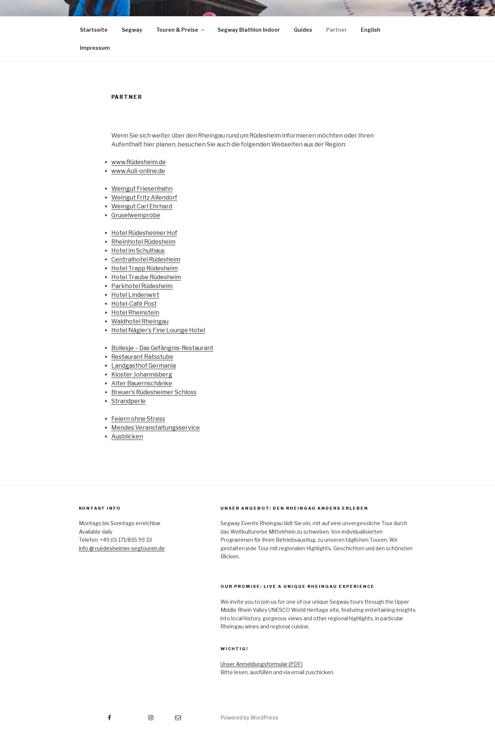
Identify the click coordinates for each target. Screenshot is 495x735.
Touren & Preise (180, 30)
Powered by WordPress (249, 717)
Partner (336, 30)
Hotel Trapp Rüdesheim (144, 268)
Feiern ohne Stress (138, 418)
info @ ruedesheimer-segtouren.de (122, 548)
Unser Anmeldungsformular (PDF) (261, 664)
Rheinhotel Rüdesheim (143, 241)
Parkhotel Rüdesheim (141, 286)
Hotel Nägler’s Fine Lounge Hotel (158, 330)
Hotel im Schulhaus (138, 250)
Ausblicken (127, 436)
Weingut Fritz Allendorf (144, 197)
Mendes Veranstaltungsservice (155, 427)
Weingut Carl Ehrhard (141, 206)
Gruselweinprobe (135, 215)
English (370, 30)
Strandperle (128, 401)
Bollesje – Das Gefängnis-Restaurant (162, 347)
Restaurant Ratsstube (142, 356)
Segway (132, 30)
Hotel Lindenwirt (135, 294)
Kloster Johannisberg (141, 374)
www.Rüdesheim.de (138, 162)
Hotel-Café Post (134, 303)
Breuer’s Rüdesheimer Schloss (153, 392)
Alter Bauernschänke (141, 383)
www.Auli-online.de (138, 170)
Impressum (95, 48)
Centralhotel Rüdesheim (145, 259)
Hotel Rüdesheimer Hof (144, 232)
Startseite (94, 30)
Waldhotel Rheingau (139, 321)
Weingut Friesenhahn (141, 188)
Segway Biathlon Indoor (248, 30)
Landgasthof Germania (143, 365)
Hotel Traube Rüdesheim (146, 277)
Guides (303, 30)
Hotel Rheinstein (135, 312)
